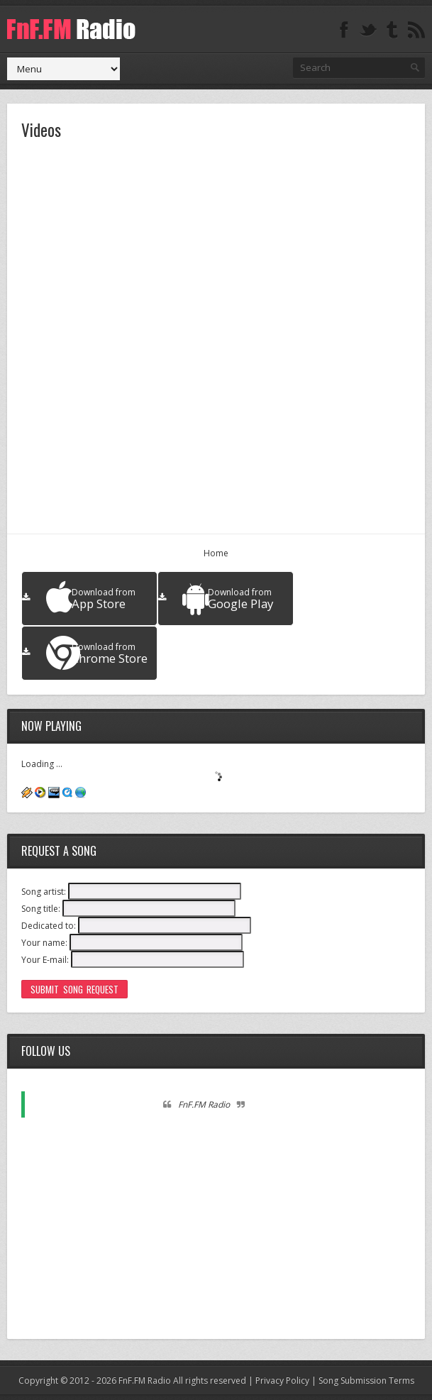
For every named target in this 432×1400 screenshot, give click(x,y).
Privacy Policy (282, 1380)
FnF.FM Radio (204, 1104)
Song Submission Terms (366, 1380)
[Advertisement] (216, 1225)
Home (216, 553)
